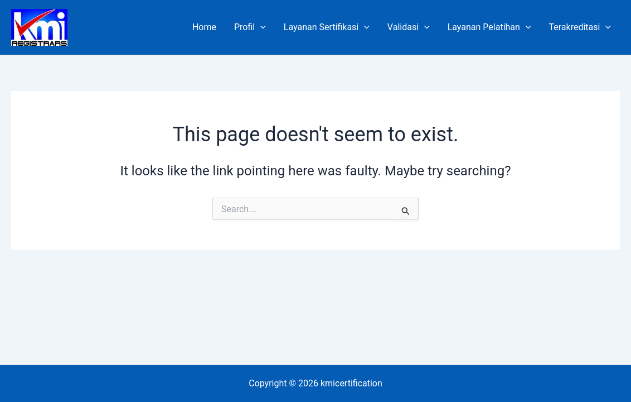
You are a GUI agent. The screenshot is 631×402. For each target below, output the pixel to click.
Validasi (408, 27)
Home (204, 27)
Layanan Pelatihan (489, 27)
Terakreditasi (580, 27)
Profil (250, 27)
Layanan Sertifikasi (327, 27)
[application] (260, 27)
